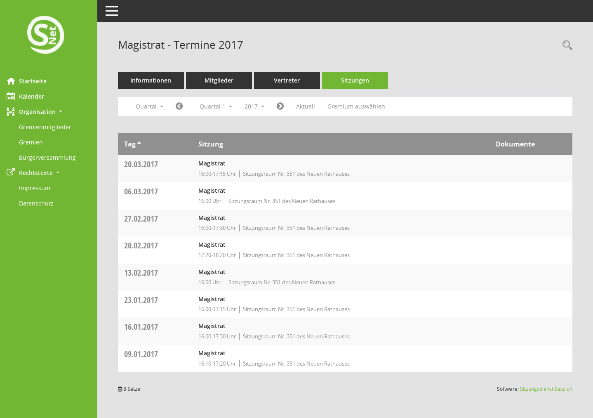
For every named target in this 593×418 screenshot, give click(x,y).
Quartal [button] (155, 106)
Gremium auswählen (362, 106)
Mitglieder (224, 80)
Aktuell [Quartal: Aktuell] (311, 106)
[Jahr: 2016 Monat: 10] (185, 106)
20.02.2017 (147, 245)
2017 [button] (260, 106)
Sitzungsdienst (546, 388)
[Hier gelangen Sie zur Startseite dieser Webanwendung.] (51, 35)
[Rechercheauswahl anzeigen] (565, 45)
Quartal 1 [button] (221, 106)
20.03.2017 (147, 164)
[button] (51, 111)
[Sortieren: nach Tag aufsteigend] (145, 144)
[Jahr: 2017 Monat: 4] (286, 106)
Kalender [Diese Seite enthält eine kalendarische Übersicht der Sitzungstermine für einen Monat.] (31, 96)
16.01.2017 (147, 326)
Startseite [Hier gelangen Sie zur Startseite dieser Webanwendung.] (32, 81)
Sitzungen (361, 80)
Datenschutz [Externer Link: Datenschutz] (42, 203)
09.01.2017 (147, 353)
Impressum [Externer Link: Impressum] (40, 188)
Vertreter (293, 80)
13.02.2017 (147, 272)
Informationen (156, 80)
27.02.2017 (147, 218)
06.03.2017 (147, 191)
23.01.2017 (147, 299)
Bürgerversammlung (53, 157)
